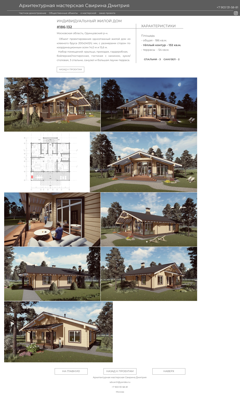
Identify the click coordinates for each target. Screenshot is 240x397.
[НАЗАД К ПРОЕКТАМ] (70, 69)
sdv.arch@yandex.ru (120, 382)
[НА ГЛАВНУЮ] (71, 371)
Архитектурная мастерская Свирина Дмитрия (74, 5)
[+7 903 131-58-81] (227, 7)
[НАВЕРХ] (168, 371)
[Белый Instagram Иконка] (235, 13)
